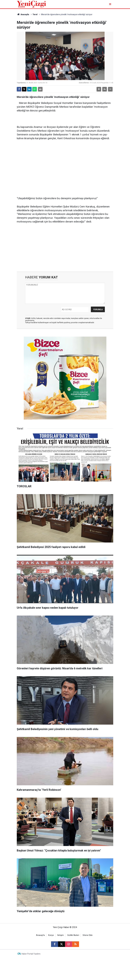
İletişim (60, 935)
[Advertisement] (65, 164)
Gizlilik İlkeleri (73, 935)
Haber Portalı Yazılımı (31, 954)
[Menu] (110, 4)
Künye (51, 935)
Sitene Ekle (88, 935)
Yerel (35, 14)
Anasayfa (23, 14)
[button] (99, 89)
